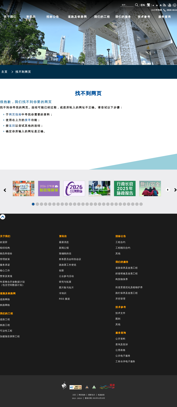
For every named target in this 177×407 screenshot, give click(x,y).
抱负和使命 (6, 253)
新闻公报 (64, 248)
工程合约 (120, 242)
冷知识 (63, 293)
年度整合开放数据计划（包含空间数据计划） (12, 283)
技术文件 (120, 313)
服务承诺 (5, 265)
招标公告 (52, 16)
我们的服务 (123, 16)
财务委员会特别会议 (70, 259)
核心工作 (5, 270)
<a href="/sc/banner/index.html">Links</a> (88, 192)
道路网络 (5, 299)
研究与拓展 (65, 282)
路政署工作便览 (67, 265)
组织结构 (5, 248)
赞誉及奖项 (6, 276)
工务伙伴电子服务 (125, 361)
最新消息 (64, 242)
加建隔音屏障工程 (10, 336)
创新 (61, 270)
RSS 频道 (64, 299)
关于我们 (10, 16)
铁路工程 (5, 325)
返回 (12, 125)
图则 (117, 318)
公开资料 (120, 338)
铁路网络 (5, 305)
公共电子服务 (122, 355)
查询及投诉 (121, 344)
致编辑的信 (65, 253)
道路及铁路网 (77, 16)
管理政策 (5, 259)
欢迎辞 (3, 242)
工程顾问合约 (122, 248)
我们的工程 (102, 16)
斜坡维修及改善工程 (126, 273)
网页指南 (15, 114)
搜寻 (28, 120)
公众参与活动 (66, 276)
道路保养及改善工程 (126, 268)
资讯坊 (31, 16)
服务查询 (164, 16)
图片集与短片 (66, 287)
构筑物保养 (121, 279)
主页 (4, 71)
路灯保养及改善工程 (126, 293)
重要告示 (91, 395)
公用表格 (120, 350)
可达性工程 (6, 330)
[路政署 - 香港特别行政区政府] (41, 6)
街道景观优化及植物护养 (129, 287)
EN (143, 5)
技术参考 (144, 16)
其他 (117, 253)
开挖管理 (120, 298)
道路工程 (5, 319)
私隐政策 (101, 395)
